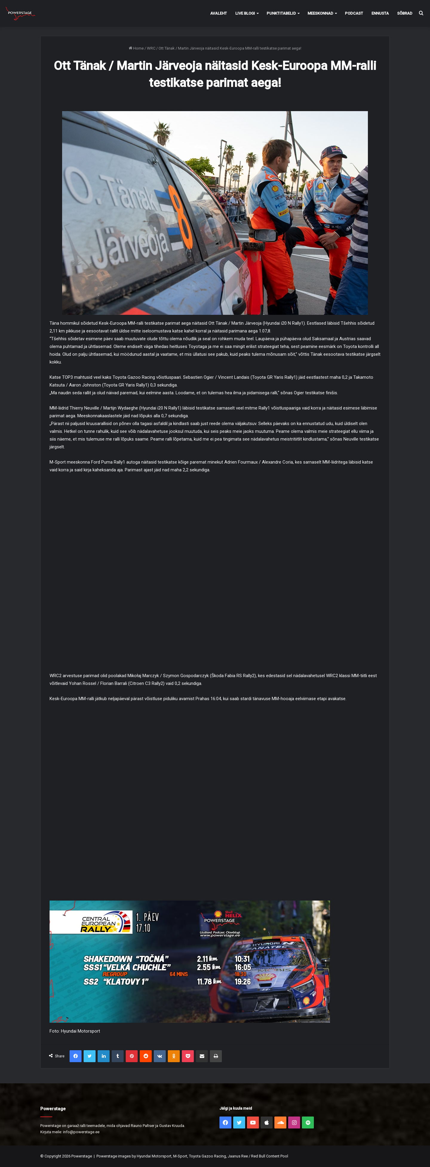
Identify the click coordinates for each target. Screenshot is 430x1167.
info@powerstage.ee (81, 1132)
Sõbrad (404, 13)
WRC (151, 48)
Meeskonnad (320, 13)
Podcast (354, 13)
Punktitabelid (281, 13)
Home (136, 48)
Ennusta (380, 13)
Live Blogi (245, 13)
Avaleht (218, 13)
